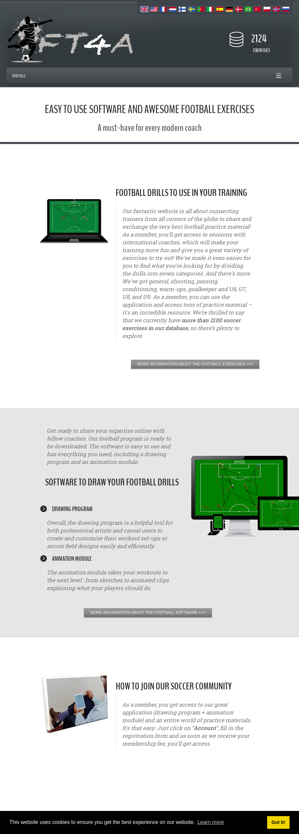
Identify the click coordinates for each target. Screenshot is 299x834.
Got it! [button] (278, 822)
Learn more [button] (210, 822)
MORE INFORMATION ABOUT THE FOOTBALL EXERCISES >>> (195, 364)
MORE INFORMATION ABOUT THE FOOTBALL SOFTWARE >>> (147, 612)
